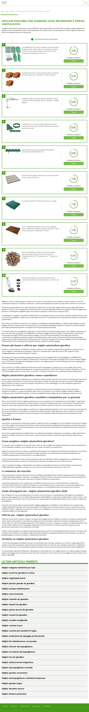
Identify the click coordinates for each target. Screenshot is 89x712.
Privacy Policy (24, 706)
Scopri (73, 61)
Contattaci (47, 706)
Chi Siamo (4, 706)
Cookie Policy (36, 706)
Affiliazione (14, 706)
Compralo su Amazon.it (74, 57)
